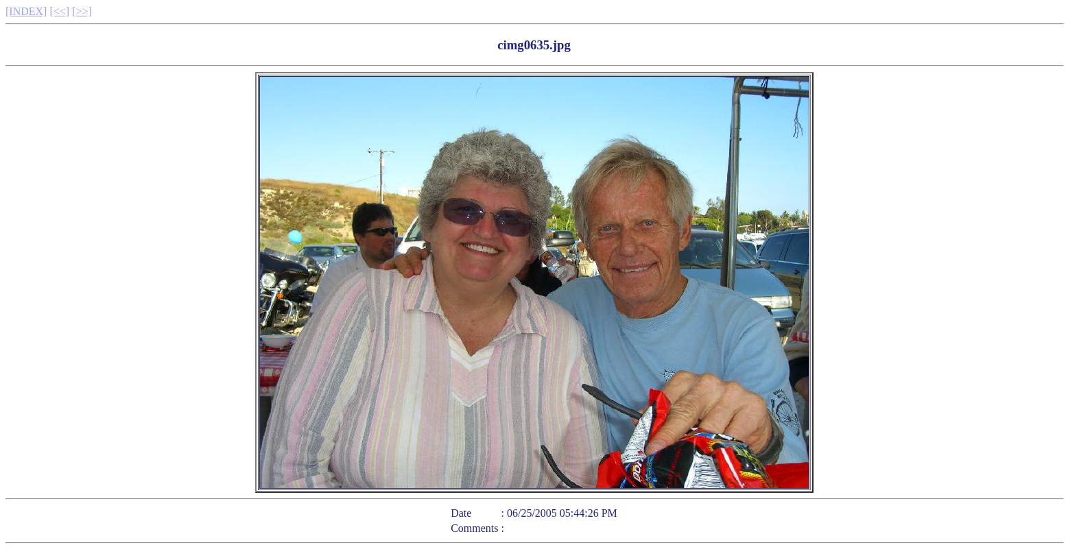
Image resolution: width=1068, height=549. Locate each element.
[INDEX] (26, 11)
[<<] (59, 11)
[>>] (82, 11)
